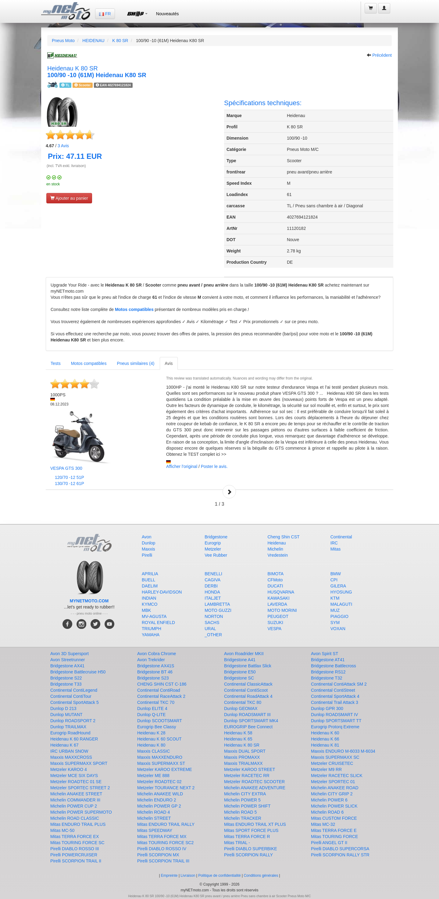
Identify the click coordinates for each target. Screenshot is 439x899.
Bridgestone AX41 (67, 665)
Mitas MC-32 (323, 824)
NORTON (214, 616)
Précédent (382, 55)
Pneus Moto (63, 40)
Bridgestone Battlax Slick (247, 665)
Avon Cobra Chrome (156, 653)
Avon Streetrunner (67, 659)
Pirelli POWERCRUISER (73, 854)
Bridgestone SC (239, 678)
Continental (341, 536)
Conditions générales (261, 875)
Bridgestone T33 (65, 684)
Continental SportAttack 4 (335, 696)
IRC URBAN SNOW (69, 751)
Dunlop (148, 542)
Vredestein (278, 555)
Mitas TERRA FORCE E (334, 830)
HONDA (212, 592)
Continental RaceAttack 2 (161, 696)
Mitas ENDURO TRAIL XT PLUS (255, 824)
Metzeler (213, 549)
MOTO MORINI (282, 610)
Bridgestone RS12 (328, 671)
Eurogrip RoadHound (70, 732)
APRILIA (150, 573)
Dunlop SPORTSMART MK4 (251, 720)
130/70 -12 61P (69, 483)
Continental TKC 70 (155, 702)
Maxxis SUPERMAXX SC (335, 757)
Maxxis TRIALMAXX (243, 763)
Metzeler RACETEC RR (246, 775)
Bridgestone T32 (326, 678)
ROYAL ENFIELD (158, 622)
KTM (335, 598)
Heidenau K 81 (325, 745)
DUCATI (275, 585)
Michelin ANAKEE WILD (160, 793)
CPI (333, 579)
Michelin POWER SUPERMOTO (81, 812)
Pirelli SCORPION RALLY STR (340, 854)
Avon (147, 536)
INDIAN (149, 598)
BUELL (148, 579)
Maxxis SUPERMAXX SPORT (78, 763)
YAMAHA (150, 634)
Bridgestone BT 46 (155, 671)
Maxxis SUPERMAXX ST (161, 763)
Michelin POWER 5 (242, 799)
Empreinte (169, 875)
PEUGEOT (278, 616)
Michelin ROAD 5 (240, 812)
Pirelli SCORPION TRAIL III (163, 860)
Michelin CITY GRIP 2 (331, 793)
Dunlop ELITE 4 (152, 708)
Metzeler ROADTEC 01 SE (76, 781)
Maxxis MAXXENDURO (159, 757)
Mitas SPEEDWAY (154, 830)
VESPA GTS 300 (66, 468)
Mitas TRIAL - (237, 842)
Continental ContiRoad (158, 690)
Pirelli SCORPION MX (158, 854)
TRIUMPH (151, 628)
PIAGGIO (339, 616)
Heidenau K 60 (325, 732)
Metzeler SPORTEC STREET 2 (80, 787)
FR (105, 13)
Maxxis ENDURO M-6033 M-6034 (343, 751)
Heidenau (277, 542)
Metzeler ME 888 (153, 775)
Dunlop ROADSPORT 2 (72, 720)
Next (229, 491)
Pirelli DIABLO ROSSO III (74, 848)
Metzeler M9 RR (326, 769)
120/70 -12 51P (69, 477)
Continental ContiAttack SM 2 (339, 684)
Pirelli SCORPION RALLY (248, 854)
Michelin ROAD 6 (327, 812)
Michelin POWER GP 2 (159, 806)
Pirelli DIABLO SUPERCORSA (340, 848)
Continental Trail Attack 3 (334, 702)
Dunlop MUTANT (66, 714)
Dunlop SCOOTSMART (159, 720)
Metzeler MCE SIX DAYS (74, 775)
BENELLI (213, 573)
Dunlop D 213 (63, 708)
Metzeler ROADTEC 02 (159, 781)
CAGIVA (212, 579)
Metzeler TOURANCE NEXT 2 (166, 787)
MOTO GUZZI (218, 610)
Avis (63, 145)
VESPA (275, 628)
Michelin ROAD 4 (153, 812)
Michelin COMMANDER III (75, 799)
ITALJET (213, 598)
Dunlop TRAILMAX (68, 726)
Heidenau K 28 (151, 732)
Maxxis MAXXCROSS (71, 757)
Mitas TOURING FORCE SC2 (165, 842)
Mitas (335, 549)
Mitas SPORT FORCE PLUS (251, 830)
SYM (335, 622)
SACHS (212, 622)
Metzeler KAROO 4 (68, 769)
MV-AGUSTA (154, 616)
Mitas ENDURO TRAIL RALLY (166, 824)
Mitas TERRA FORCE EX (74, 836)
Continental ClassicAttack (248, 684)
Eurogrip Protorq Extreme (335, 726)
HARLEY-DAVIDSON (162, 592)
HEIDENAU (93, 40)
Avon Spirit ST (324, 653)
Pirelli (147, 555)
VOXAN (337, 628)
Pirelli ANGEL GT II (329, 842)
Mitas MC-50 (62, 830)
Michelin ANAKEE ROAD (335, 787)
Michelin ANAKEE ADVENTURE (254, 787)
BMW (335, 573)
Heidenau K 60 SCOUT (159, 739)
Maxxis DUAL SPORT (245, 751)
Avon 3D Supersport (69, 653)
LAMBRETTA (217, 604)
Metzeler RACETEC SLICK (336, 775)
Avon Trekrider (151, 659)
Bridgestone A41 (239, 659)
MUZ (335, 610)
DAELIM (150, 585)
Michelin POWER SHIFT (247, 806)
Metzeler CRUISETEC (332, 763)
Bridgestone (216, 536)
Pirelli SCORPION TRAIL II (75, 860)
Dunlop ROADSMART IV (334, 714)
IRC (334, 542)
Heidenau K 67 (64, 745)
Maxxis (148, 549)
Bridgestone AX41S (155, 665)
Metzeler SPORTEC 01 (333, 781)
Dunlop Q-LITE (151, 714)
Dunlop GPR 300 (327, 708)
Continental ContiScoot (246, 690)
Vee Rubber (216, 555)
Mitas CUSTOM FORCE (334, 818)
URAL (210, 628)
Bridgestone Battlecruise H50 (77, 671)
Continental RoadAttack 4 (248, 696)
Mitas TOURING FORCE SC (77, 842)
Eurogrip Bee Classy (156, 726)
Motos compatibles (134, 309)
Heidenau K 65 (238, 739)
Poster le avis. (214, 466)
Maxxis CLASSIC (153, 751)
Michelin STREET (154, 818)
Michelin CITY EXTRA (245, 793)
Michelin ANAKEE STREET (76, 793)
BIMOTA (276, 573)
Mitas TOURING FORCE (334, 836)
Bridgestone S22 (66, 678)
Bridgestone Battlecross (333, 665)
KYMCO (149, 604)
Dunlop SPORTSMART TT (336, 720)
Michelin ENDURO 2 (156, 799)
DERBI (211, 585)
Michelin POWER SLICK (334, 806)
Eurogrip (213, 542)
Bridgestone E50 (240, 671)
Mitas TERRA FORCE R (247, 836)
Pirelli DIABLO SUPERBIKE (250, 848)
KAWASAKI (279, 598)
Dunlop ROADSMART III (247, 714)
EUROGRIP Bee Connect (248, 726)
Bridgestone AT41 (327, 659)
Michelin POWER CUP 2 (73, 806)
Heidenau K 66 (325, 739)
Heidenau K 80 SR (241, 745)
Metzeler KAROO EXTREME (164, 769)
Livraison (187, 875)
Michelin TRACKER (242, 818)
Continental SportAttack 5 (74, 702)
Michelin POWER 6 (329, 799)
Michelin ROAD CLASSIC (74, 818)
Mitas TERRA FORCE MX (162, 836)
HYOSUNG (341, 592)
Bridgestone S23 (153, 678)
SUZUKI (275, 622)
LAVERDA (277, 604)
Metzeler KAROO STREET (249, 769)
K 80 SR (120, 40)
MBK (146, 610)
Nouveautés (167, 13)
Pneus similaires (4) (135, 363)
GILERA (338, 585)
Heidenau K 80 (151, 745)
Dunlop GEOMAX (241, 708)
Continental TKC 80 (242, 702)
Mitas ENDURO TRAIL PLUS (77, 824)
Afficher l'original (181, 466)
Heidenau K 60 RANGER (74, 739)
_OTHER (213, 634)
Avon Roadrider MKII (244, 653)
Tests (56, 363)
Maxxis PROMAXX (242, 757)
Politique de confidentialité (219, 875)
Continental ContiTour (70, 696)
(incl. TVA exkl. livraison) (66, 166)
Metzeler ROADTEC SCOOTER (254, 781)
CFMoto (275, 579)
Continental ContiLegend (73, 690)
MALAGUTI (341, 604)
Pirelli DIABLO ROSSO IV (161, 848)
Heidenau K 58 (238, 732)
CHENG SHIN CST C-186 (162, 684)
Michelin (275, 549)
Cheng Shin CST (284, 536)
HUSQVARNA (281, 592)
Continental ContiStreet (333, 690)
